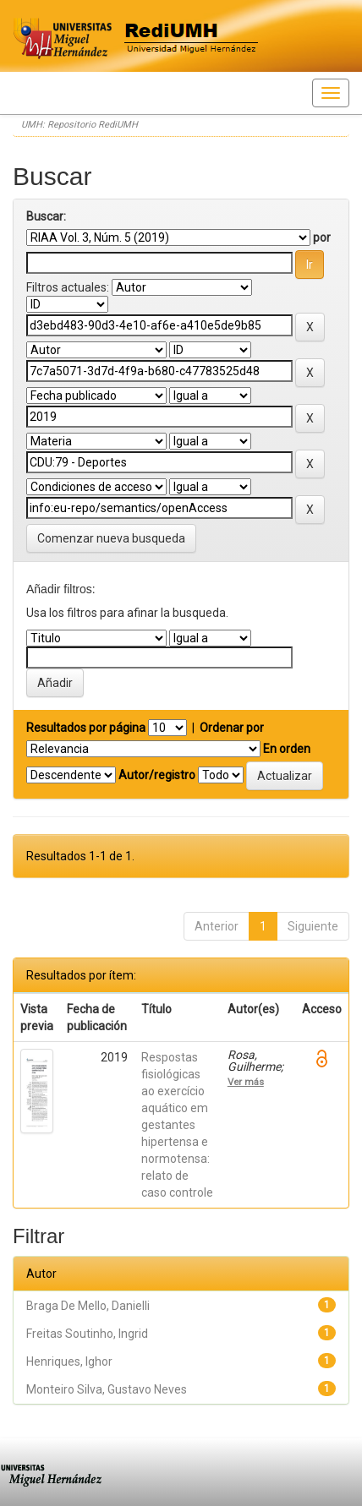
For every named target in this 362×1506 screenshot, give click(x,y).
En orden (286, 749)
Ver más (246, 1082)
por (322, 237)
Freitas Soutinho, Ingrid (87, 1333)
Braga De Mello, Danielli (88, 1305)
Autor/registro (156, 775)
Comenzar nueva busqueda (111, 538)
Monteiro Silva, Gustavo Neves (106, 1389)
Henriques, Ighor (69, 1361)
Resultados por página (85, 727)
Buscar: (46, 216)
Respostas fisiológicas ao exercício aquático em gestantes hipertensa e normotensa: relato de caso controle (177, 1124)
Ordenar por (232, 727)
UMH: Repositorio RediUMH (79, 124)
